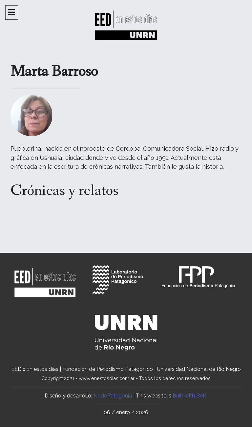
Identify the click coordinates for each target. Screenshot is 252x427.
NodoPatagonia (113, 396)
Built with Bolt (189, 396)
